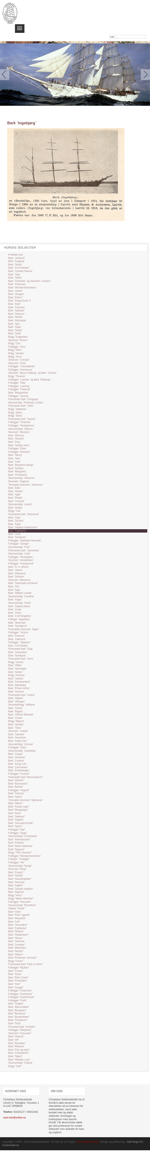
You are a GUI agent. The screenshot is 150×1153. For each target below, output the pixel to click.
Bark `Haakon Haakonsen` (23, 527)
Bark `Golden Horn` (19, 445)
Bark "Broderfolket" (18, 1016)
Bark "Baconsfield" (18, 1007)
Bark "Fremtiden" (17, 980)
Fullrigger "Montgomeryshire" (24, 855)
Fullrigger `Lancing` (19, 386)
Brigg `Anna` (15, 356)
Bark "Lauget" (16, 987)
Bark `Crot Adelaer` (19, 267)
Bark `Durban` (16, 468)
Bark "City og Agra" (19, 1049)
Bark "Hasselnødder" (20, 878)
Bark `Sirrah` (15, 264)
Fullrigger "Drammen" (20, 990)
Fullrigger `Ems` (17, 346)
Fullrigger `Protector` (19, 422)
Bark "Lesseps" (16, 944)
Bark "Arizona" (16, 793)
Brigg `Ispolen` (16, 353)
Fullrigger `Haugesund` (21, 563)
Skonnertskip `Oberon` (21, 428)
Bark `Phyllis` (15, 497)
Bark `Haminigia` (17, 668)
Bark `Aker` (14, 458)
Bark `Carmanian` (18, 767)
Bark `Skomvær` (17, 622)
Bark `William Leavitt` (20, 593)
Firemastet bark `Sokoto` (22, 419)
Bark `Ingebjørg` (17, 530)
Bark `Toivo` (15, 727)
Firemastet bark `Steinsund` (23, 514)
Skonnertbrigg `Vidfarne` (22, 704)
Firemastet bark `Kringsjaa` (23, 399)
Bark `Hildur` (15, 665)
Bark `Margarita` (17, 471)
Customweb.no (10, 1145)
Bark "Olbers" (15, 954)
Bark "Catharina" (17, 928)
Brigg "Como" (15, 961)
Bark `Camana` (16, 307)
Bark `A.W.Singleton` (20, 616)
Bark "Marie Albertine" (20, 846)
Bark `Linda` (15, 609)
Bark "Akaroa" (16, 1036)
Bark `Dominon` (17, 757)
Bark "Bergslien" (17, 1010)
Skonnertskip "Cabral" (20, 1062)
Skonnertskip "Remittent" (22, 905)
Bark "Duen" (15, 974)
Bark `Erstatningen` (19, 770)
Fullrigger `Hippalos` (19, 642)
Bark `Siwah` (15, 330)
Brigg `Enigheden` (18, 336)
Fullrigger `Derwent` (19, 451)
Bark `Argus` (15, 599)
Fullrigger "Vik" (16, 862)
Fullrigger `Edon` (17, 747)
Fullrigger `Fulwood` (19, 389)
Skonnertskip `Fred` (19, 547)
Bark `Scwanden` (18, 652)
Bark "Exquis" (16, 872)
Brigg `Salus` (15, 415)
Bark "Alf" (13, 1039)
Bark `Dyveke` (16, 724)
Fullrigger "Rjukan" (18, 967)
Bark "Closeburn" (17, 1020)
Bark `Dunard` (16, 520)
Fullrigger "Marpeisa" (20, 1029)
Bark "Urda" (14, 911)
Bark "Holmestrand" (19, 839)
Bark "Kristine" (16, 842)
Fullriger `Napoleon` (19, 619)
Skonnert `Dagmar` (19, 481)
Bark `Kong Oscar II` (19, 300)
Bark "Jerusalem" (18, 924)
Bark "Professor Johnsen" (22, 957)
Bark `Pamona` (16, 635)
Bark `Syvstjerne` (18, 625)
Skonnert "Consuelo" (20, 1033)
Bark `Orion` (15, 612)
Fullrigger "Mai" (16, 829)
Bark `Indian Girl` (17, 740)
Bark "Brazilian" (17, 1043)
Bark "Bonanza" (17, 1013)
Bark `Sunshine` (17, 737)
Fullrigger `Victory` (18, 632)
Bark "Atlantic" (16, 780)
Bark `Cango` (15, 754)
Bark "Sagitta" (16, 819)
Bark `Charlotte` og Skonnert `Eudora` (29, 281)
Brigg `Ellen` (15, 349)
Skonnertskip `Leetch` (20, 504)
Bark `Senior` (15, 672)
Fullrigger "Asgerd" (18, 790)
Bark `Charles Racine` (20, 271)
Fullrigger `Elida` (17, 448)
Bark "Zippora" (16, 892)
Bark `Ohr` (14, 586)
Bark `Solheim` (16, 576)
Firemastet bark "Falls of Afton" (25, 964)
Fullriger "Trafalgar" (19, 859)
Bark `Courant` (16, 501)
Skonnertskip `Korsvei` (21, 744)
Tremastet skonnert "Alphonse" (25, 800)
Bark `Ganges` (16, 294)
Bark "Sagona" (16, 849)
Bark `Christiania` (18, 474)
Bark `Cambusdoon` (19, 681)
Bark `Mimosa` (16, 435)
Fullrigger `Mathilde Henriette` (25, 540)
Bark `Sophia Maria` (19, 606)
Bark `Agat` (14, 494)
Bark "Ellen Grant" (18, 977)
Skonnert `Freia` (17, 363)
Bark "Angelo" (16, 1003)
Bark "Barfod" (15, 786)
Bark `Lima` (14, 534)
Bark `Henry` (15, 455)
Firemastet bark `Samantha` (24, 550)
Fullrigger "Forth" (17, 1000)
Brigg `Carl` (14, 510)
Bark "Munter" (16, 951)
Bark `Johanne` (16, 258)
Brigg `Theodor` (17, 376)
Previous (5, 74)
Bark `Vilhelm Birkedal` (21, 714)
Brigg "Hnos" (15, 895)
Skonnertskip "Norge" (20, 865)
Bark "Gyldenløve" (18, 934)
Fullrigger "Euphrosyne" (21, 997)
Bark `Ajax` (14, 323)
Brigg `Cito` (14, 343)
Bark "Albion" (15, 803)
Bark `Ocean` (15, 708)
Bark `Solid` (14, 333)
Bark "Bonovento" (18, 783)
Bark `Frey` (14, 442)
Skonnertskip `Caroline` (21, 596)
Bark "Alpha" (15, 796)
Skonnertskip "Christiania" (22, 836)
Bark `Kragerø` (16, 261)
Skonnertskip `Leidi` (19, 553)
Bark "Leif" (14, 921)
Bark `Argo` (14, 517)
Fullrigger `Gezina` (18, 396)
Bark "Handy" (15, 875)
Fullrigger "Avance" (19, 773)
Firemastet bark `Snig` (20, 648)
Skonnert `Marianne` (19, 580)
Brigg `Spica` (15, 412)
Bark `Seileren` (16, 313)
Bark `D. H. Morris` (18, 566)
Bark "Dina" (14, 1023)
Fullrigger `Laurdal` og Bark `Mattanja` (29, 379)
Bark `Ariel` (14, 461)
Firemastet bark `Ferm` (21, 658)
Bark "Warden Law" (19, 1059)
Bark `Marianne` (17, 573)
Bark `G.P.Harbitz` (18, 645)
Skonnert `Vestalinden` (21, 560)
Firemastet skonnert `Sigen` (23, 629)
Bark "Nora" (14, 813)
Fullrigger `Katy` (17, 382)
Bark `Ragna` (15, 711)
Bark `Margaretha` (18, 392)
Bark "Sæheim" (16, 816)
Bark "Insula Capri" (18, 806)
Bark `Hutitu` (15, 277)
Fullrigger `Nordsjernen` (21, 425)
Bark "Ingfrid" (15, 885)
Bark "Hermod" (16, 882)
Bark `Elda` (14, 487)
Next (144, 74)
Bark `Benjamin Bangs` (21, 464)
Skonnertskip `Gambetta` (22, 750)
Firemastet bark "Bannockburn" (25, 777)
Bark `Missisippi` (17, 320)
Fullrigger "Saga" (17, 833)
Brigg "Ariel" (15, 1066)
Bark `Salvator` (16, 734)
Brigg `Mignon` (16, 721)
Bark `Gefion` (15, 290)
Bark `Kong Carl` (17, 763)
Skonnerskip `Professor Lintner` (26, 402)
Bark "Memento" (17, 947)
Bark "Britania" (16, 1046)
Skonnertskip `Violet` (20, 602)
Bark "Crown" (15, 971)
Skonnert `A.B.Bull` (19, 359)
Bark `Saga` (15, 326)
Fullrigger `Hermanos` (20, 369)
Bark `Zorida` (15, 717)
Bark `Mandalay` (17, 685)
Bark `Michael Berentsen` (22, 287)
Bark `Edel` (14, 304)
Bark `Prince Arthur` (19, 688)
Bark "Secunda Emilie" (20, 823)
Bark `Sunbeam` (17, 537)
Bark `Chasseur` (17, 284)
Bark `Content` (16, 760)
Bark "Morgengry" (18, 809)
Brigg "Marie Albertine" (20, 898)
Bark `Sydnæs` (16, 310)
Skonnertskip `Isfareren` (21, 478)
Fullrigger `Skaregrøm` (21, 557)
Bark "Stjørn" (15, 1056)
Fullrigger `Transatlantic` (22, 366)
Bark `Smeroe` (16, 691)
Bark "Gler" (14, 984)
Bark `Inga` (14, 589)
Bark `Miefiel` (15, 317)
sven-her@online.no (14, 1117)
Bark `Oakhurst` (17, 639)
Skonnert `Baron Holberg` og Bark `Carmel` (32, 372)
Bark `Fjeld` (14, 524)
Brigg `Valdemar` (17, 409)
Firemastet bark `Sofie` (21, 405)
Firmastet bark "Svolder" (21, 1026)
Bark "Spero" (15, 826)
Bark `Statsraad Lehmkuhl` (23, 583)
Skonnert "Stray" (17, 869)
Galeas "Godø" (16, 908)
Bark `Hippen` (16, 698)
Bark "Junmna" (16, 941)
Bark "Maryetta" (17, 918)
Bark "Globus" (16, 931)
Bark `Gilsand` (16, 438)
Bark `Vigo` (14, 274)
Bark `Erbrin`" (15, 297)
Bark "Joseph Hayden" (20, 888)
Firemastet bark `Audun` (21, 695)
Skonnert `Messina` (19, 432)
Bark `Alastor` (16, 491)
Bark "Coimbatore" (18, 1052)
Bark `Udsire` (15, 570)
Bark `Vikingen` (16, 701)
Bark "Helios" (15, 938)
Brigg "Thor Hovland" (20, 852)
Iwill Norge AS (135, 1141)
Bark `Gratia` (15, 507)
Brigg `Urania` (16, 662)
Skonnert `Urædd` (18, 731)
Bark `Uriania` (16, 678)
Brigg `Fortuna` (16, 675)
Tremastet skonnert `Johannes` (25, 484)
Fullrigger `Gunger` (18, 543)
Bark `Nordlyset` (17, 655)
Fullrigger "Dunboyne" (20, 993)
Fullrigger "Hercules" (19, 901)
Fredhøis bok (15, 254)
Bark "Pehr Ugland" (19, 914)
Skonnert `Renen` (18, 340)
